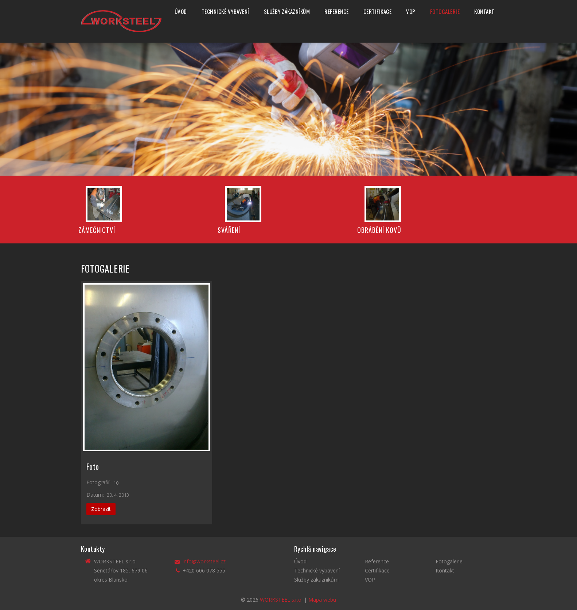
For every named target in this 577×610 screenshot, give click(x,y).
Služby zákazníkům (287, 11)
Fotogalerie (445, 11)
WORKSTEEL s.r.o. (281, 599)
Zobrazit (101, 508)
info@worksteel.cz (204, 561)
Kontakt (484, 11)
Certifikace (377, 11)
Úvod (181, 11)
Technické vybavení (225, 11)
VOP (411, 11)
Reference (336, 11)
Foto (93, 466)
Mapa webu (322, 599)
